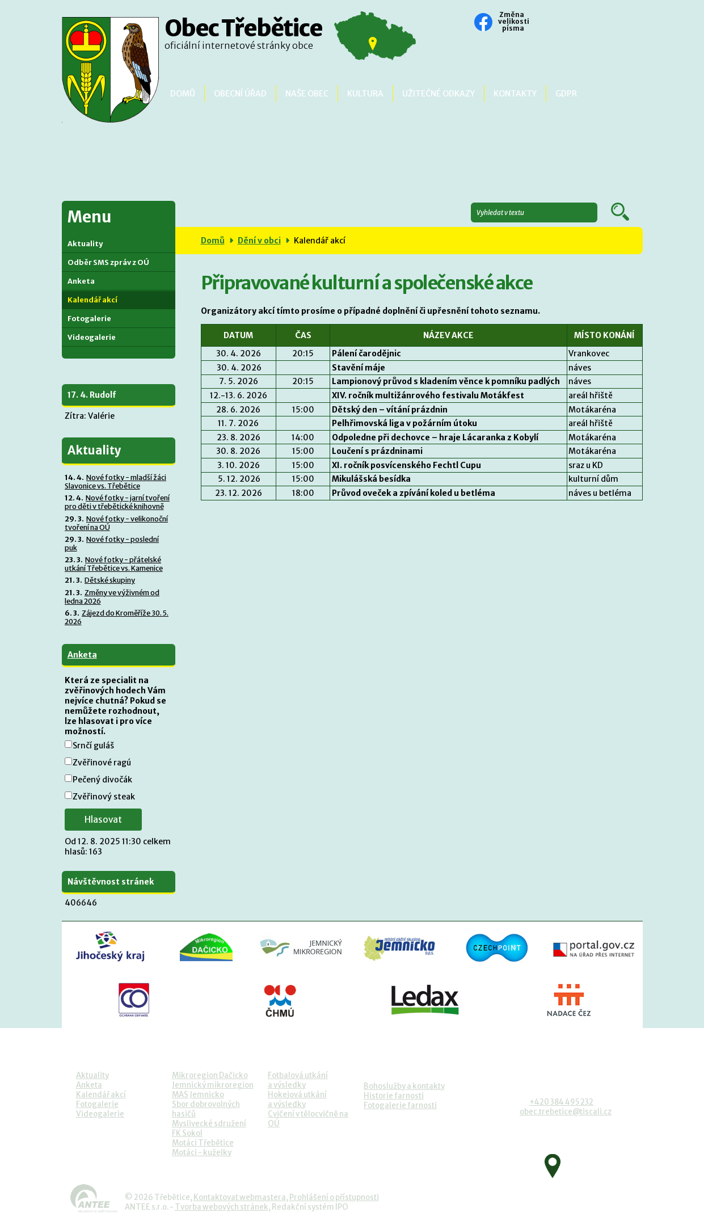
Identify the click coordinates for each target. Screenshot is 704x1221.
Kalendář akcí (92, 300)
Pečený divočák (102, 779)
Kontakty (515, 94)
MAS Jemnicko (198, 1095)
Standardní (552, 23)
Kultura (365, 94)
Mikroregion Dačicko (210, 1075)
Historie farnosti (394, 1096)
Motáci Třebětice (203, 1143)
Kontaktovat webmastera (239, 1197)
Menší (537, 23)
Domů (182, 94)
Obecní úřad (240, 94)
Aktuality (85, 243)
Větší (568, 23)
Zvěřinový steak (104, 796)
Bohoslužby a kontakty (404, 1086)
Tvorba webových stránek (221, 1207)
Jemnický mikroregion (213, 1085)
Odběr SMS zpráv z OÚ (108, 262)
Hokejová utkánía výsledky (297, 1099)
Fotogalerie (89, 318)
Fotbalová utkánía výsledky (298, 1080)
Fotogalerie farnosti (400, 1105)
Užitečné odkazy (438, 94)
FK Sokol (187, 1133)
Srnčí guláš (93, 745)
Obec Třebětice (243, 37)
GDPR (566, 94)
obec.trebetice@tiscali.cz (566, 1112)
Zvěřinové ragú (102, 762)
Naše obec (306, 94)
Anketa (81, 281)
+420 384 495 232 (561, 1102)
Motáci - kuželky (201, 1152)
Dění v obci (259, 240)
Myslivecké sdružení (209, 1124)
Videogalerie (92, 337)
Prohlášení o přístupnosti (334, 1197)
